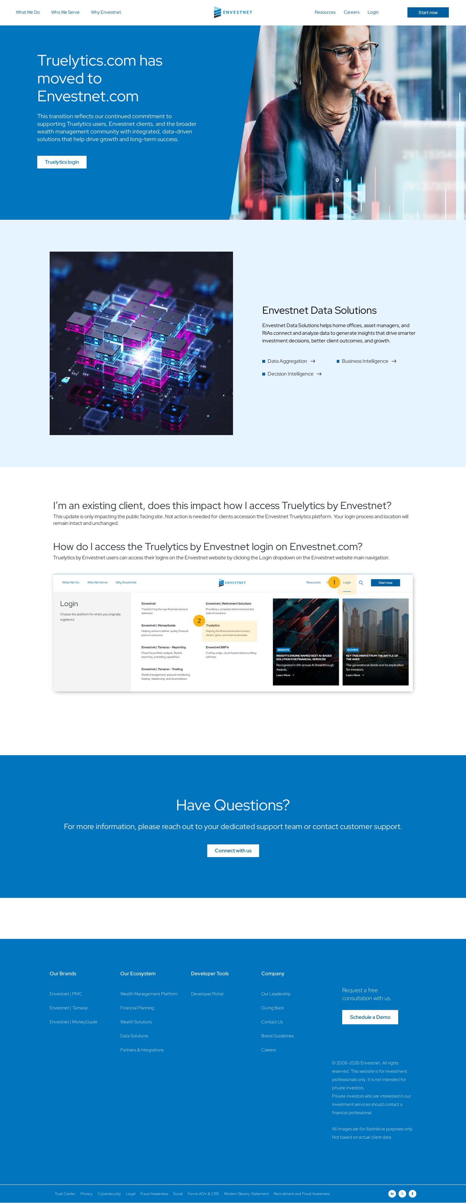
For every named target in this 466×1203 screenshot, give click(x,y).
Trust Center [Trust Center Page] (65, 1193)
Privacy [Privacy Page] (87, 1193)
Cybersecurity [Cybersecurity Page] (109, 1193)
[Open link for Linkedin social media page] (392, 1194)
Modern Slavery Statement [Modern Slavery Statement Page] (246, 1193)
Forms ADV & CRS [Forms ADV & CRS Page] (203, 1193)
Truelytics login (62, 162)
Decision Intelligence (295, 373)
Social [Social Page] (178, 1193)
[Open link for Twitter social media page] (402, 1194)
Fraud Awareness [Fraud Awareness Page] (154, 1193)
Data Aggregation (291, 361)
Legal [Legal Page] (130, 1193)
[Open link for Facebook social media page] (412, 1194)
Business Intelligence (369, 361)
